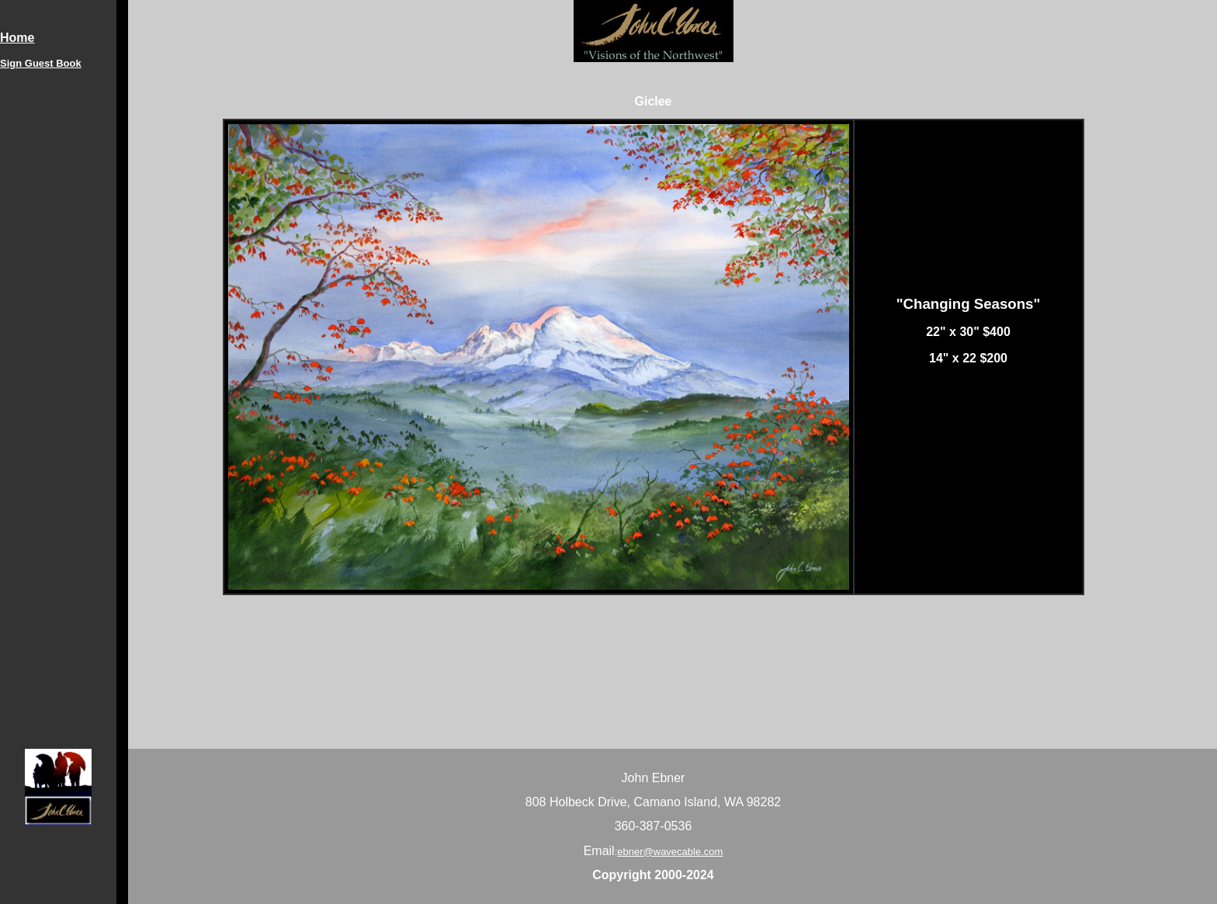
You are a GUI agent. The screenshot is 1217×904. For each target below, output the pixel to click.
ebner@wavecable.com (670, 851)
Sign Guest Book (40, 63)
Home (17, 37)
